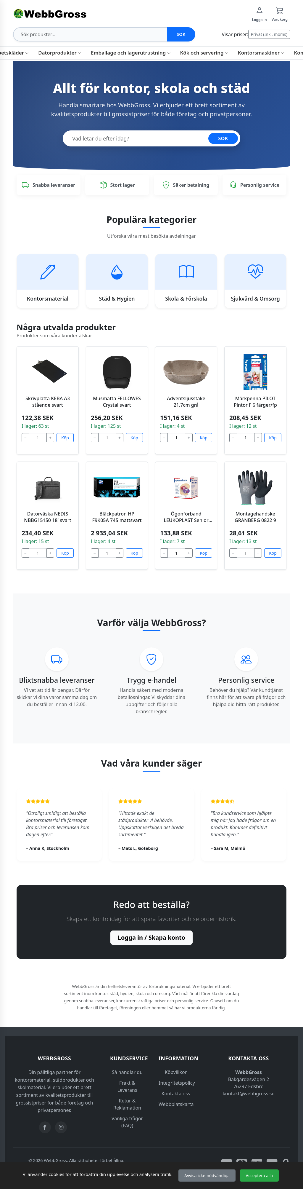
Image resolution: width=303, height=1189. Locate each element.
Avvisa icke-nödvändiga (207, 1175)
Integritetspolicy (177, 1083)
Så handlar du (127, 1072)
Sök (181, 34)
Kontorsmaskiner (261, 52)
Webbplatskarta (176, 1104)
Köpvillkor (176, 1072)
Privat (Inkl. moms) (269, 34)
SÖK (223, 138)
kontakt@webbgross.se (249, 1093)
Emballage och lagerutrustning (130, 52)
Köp (65, 438)
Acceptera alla (259, 1175)
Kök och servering (204, 52)
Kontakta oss (176, 1093)
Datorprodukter (59, 52)
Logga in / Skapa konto (151, 937)
